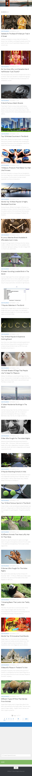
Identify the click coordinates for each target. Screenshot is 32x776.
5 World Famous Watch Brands (12, 103)
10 (18, 719)
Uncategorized (5, 31)
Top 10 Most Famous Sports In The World (15, 503)
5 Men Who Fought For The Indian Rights (15, 438)
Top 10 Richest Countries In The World (14, 136)
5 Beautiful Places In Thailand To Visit (14, 668)
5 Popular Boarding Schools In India (13, 472)
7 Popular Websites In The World (12, 305)
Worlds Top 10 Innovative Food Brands (15, 636)
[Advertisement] (16, 739)
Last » (26, 719)
